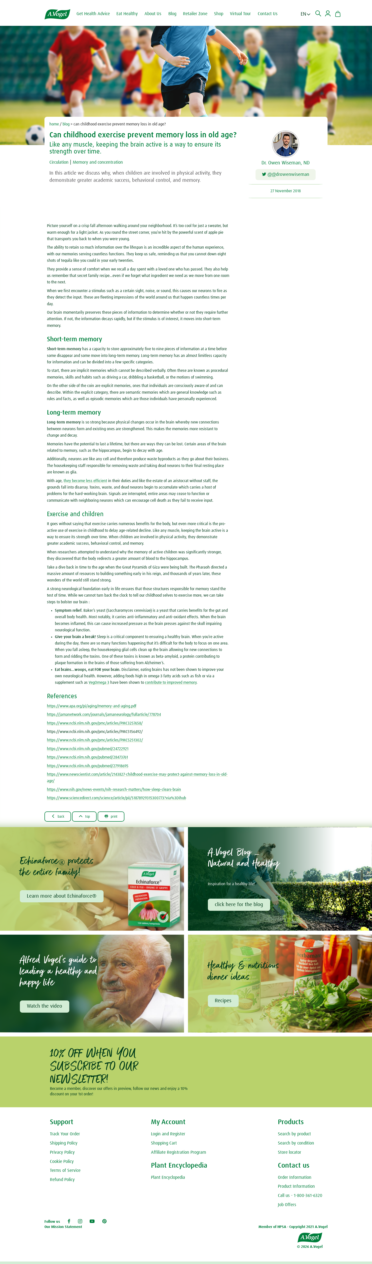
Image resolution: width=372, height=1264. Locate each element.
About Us (156, 14)
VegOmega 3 (99, 684)
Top (88, 817)
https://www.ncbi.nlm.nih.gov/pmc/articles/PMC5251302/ (95, 741)
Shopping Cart (164, 1146)
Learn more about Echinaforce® (62, 898)
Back (59, 817)
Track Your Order (65, 1137)
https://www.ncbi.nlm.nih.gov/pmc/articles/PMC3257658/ (95, 724)
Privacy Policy (62, 1155)
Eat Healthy (130, 14)
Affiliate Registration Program (178, 1155)
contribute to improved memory (170, 684)
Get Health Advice (96, 14)
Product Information (296, 1189)
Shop (221, 14)
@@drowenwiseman (286, 175)
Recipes (223, 1003)
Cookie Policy (62, 1164)
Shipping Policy (63, 1146)
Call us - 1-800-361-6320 (300, 1198)
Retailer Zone (198, 14)
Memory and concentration (103, 162)
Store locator (289, 1155)
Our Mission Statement (63, 1229)
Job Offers (287, 1207)
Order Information (294, 1180)
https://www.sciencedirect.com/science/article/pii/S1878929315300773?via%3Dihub (116, 799)
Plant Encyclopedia (168, 1180)
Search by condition (296, 1146)
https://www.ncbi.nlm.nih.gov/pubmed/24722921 (87, 750)
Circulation (60, 162)
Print (118, 817)
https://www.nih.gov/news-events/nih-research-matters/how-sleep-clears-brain (114, 791)
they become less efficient (85, 482)
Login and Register (168, 1137)
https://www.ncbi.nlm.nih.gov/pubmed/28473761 (87, 758)
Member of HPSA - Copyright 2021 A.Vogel (293, 1229)
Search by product (294, 1137)
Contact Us (271, 14)
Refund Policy (62, 1182)
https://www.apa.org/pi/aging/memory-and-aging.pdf (91, 707)
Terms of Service (65, 1173)
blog (66, 124)
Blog (176, 14)
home (54, 124)
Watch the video (45, 1008)
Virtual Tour (243, 14)
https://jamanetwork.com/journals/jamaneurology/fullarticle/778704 (104, 716)
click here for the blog (239, 906)
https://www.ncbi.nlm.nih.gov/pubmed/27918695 (87, 767)
